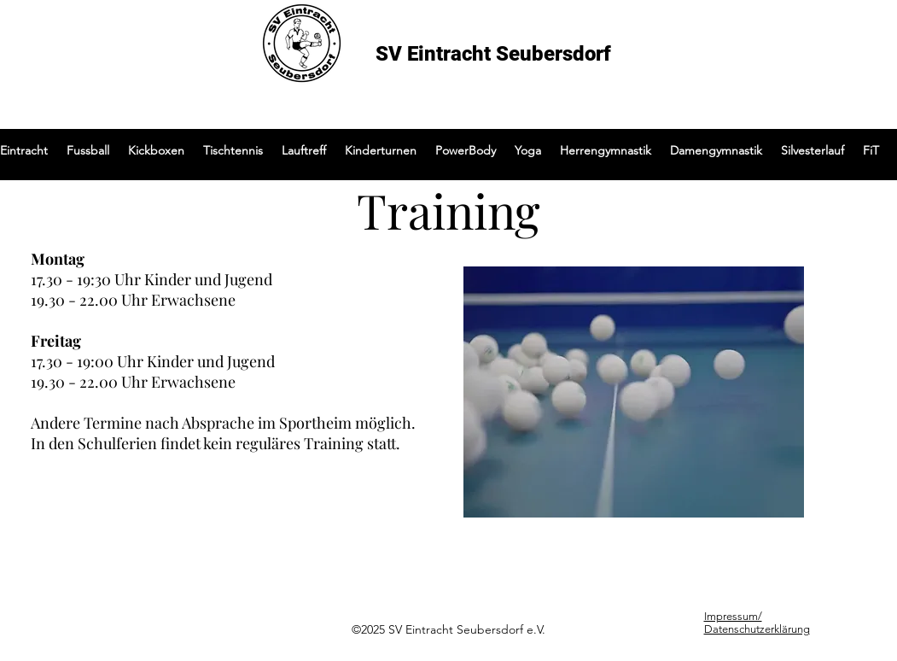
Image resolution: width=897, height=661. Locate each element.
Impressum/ (733, 616)
